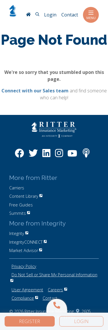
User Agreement (27, 289)
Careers (57, 289)
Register (29, 321)
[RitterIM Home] (28, 15)
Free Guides (21, 205)
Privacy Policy (24, 266)
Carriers (16, 188)
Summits (19, 213)
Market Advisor (25, 250)
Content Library (25, 196)
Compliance (25, 298)
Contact (50, 298)
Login (81, 321)
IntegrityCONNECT (28, 242)
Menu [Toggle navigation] (91, 15)
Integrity (18, 233)
